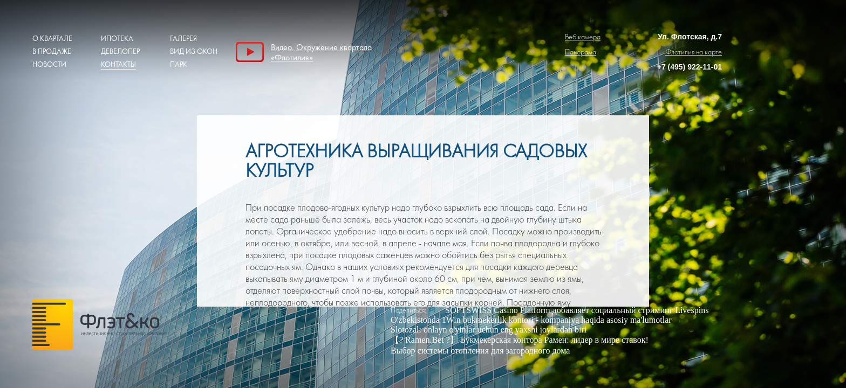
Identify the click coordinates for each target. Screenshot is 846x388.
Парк (178, 64)
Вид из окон (193, 51)
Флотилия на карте (693, 52)
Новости (49, 64)
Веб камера (583, 36)
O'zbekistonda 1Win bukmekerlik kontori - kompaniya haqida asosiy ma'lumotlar (531, 319)
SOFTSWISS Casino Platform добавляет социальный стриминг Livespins (576, 310)
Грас (99, 327)
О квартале (52, 38)
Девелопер (120, 51)
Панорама (580, 52)
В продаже (51, 51)
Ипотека (117, 38)
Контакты (118, 64)
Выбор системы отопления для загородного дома (480, 350)
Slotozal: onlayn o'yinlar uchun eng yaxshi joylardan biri (488, 329)
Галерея (183, 38)
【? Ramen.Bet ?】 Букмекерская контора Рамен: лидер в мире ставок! (520, 339)
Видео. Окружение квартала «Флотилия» (321, 52)
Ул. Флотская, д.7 (690, 36)
